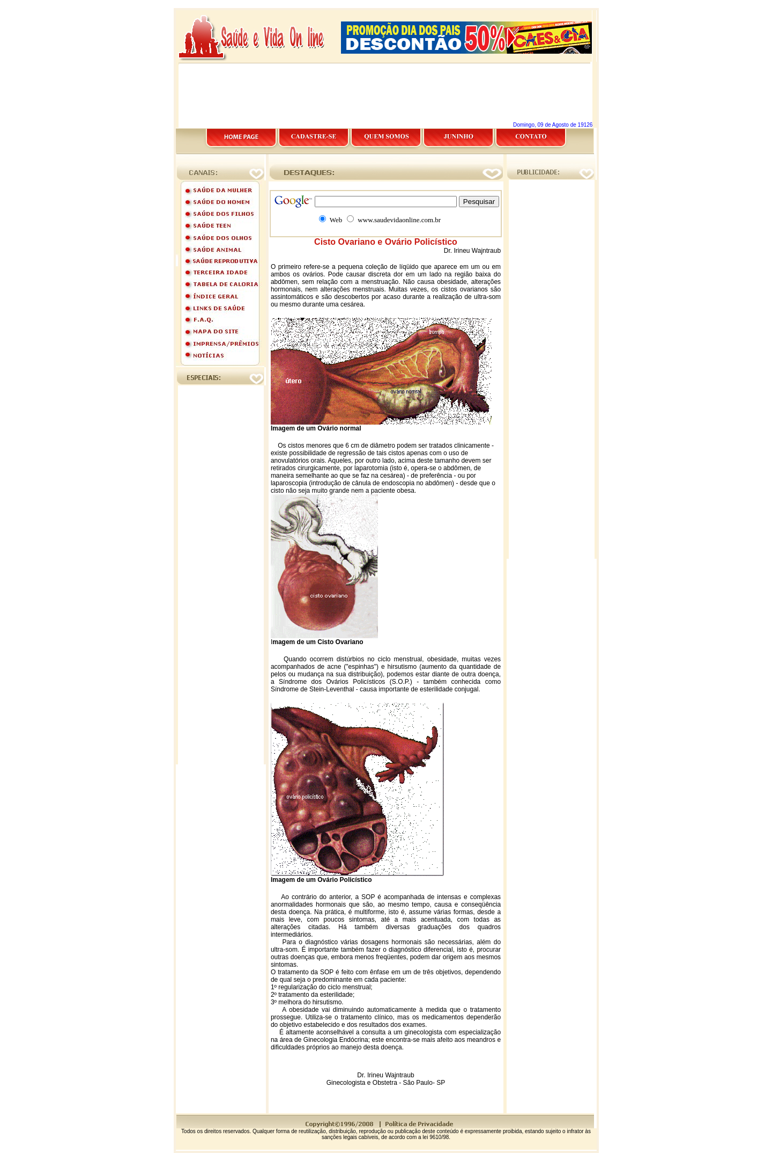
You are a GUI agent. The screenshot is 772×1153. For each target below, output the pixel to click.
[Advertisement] (386, 4)
